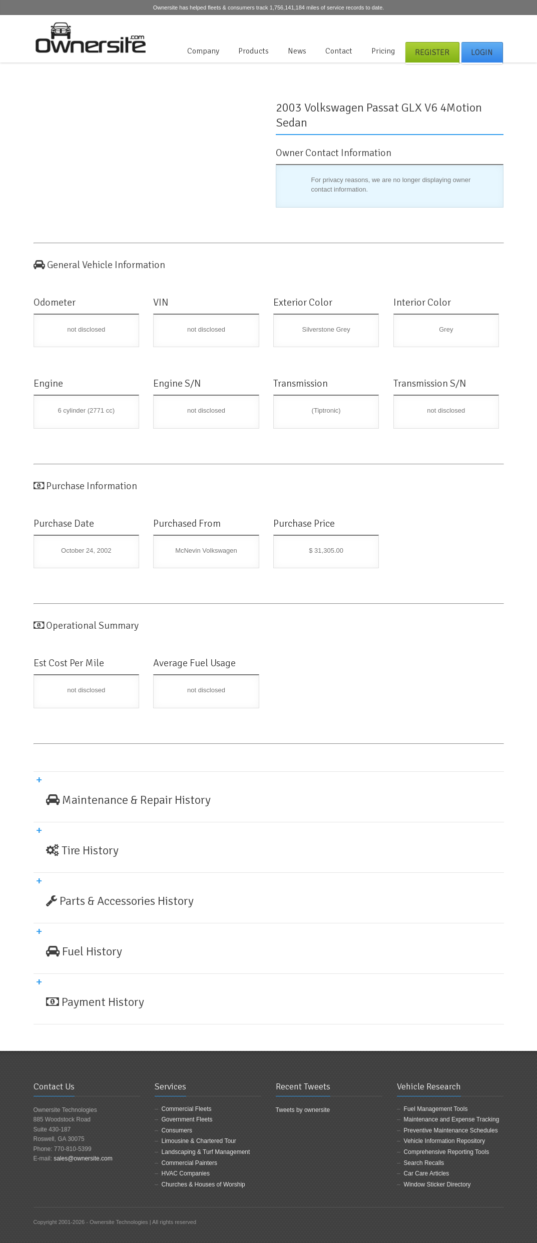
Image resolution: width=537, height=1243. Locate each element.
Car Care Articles (426, 1173)
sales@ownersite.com (83, 1158)
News (297, 51)
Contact (338, 51)
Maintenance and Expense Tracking (451, 1119)
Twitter (481, 27)
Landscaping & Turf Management (206, 1151)
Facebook (465, 27)
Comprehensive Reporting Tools (446, 1151)
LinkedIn (498, 27)
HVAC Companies (186, 1173)
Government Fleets (187, 1119)
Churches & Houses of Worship (203, 1184)
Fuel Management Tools (436, 1108)
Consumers (177, 1130)
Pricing (383, 51)
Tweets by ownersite (303, 1109)
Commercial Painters (189, 1162)
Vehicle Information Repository (444, 1140)
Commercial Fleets (187, 1108)
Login (482, 53)
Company (203, 51)
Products (253, 51)
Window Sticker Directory (437, 1184)
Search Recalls (424, 1162)
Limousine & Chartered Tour (199, 1140)
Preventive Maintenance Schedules (451, 1130)
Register (432, 53)
